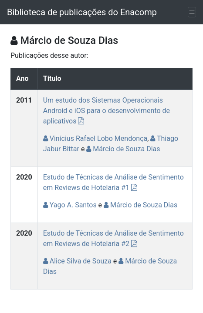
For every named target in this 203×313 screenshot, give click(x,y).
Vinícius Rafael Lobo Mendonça (95, 138)
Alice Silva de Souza (77, 261)
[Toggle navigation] (192, 12)
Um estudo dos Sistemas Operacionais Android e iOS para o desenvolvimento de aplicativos (106, 110)
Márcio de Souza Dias (123, 149)
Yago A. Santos (70, 205)
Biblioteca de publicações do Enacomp (82, 12)
